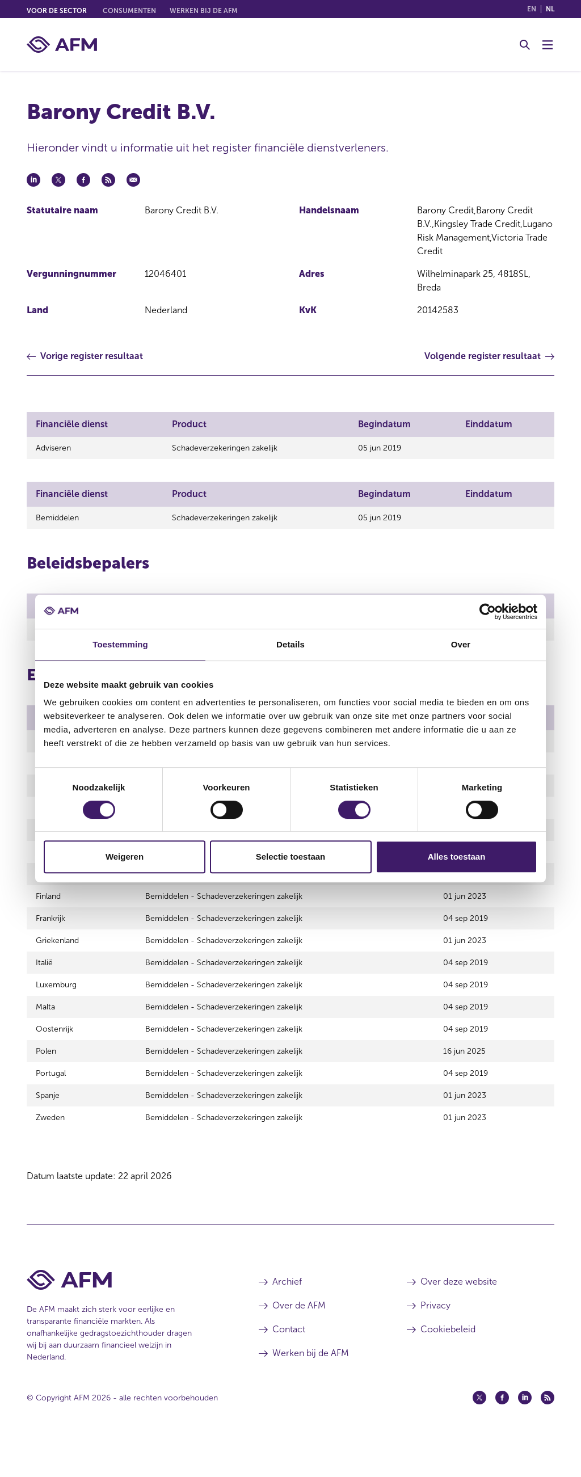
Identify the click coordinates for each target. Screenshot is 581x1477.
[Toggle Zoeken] (525, 45)
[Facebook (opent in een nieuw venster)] (502, 1433)
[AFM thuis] (62, 44)
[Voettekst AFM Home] (126, 1315)
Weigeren (125, 856)
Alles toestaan (457, 856)
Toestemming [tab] (120, 644)
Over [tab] (461, 644)
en (531, 9)
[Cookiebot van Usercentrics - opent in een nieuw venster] (487, 611)
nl (550, 9)
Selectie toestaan (291, 856)
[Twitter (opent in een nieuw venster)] (479, 1433)
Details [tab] (290, 644)
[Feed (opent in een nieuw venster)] (547, 1433)
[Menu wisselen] (547, 45)
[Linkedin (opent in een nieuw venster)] (525, 1433)
